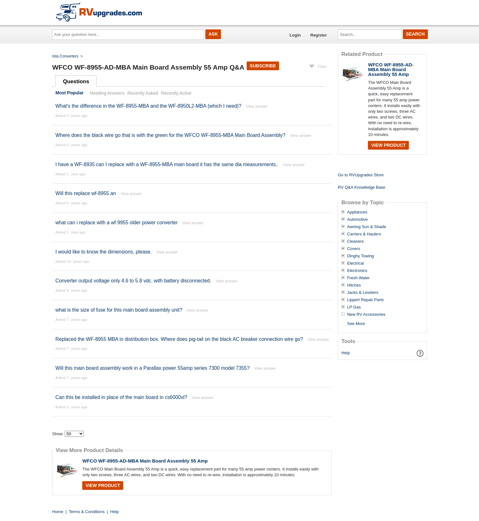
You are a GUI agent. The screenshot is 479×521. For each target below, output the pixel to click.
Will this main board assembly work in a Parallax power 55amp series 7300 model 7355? (153, 368)
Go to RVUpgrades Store (360, 175)
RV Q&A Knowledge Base (361, 187)
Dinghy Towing (360, 256)
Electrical (355, 263)
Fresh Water (358, 278)
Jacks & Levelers (362, 292)
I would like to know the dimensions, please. (103, 251)
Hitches (354, 285)
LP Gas (354, 307)
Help (346, 352)
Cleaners (355, 241)
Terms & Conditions (87, 511)
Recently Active (176, 93)
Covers (353, 249)
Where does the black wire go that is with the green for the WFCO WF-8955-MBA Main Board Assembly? (170, 135)
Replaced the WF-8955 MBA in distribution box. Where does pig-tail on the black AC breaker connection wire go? (179, 339)
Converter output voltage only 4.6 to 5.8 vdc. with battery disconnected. (133, 280)
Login (295, 35)
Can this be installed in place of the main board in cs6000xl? (121, 397)
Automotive (357, 219)
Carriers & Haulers (364, 234)
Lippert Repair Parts (365, 300)
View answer (257, 106)
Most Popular (70, 93)
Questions (76, 81)
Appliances (357, 212)
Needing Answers (107, 93)
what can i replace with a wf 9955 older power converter (116, 222)
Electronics (357, 270)
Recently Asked (142, 93)
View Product (102, 485)
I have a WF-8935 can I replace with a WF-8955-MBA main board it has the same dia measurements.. (166, 164)
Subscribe (263, 65)
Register (318, 35)
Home (57, 511)
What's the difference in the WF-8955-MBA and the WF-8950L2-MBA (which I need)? (148, 106)
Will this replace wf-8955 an (85, 193)
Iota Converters (65, 56)
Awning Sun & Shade (366, 227)
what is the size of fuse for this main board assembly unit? (119, 310)
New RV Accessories (366, 314)
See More (356, 323)
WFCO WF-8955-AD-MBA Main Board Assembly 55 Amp (145, 460)
